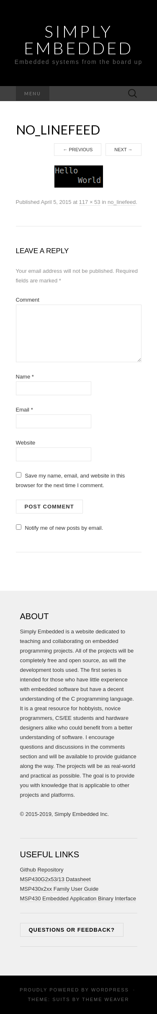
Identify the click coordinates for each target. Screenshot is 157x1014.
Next (123, 149)
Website (26, 443)
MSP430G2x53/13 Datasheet (55, 879)
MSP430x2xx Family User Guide (59, 889)
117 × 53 (89, 202)
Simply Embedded (78, 39)
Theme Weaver (105, 999)
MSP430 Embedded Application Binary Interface (78, 898)
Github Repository (42, 870)
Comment (27, 300)
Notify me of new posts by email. (64, 528)
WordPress (110, 989)
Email (24, 410)
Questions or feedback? (72, 930)
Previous (78, 149)
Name (25, 377)
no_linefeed (122, 202)
